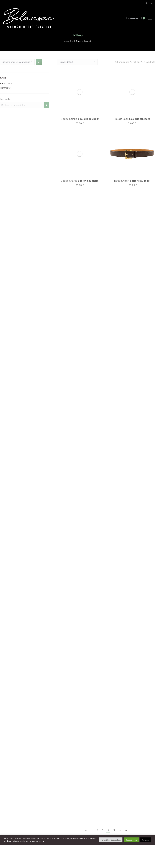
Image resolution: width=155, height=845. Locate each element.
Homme (4, 87)
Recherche (5, 98)
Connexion (132, 18)
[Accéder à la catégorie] (39, 62)
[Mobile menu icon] (150, 18)
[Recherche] (46, 105)
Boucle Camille (80, 76)
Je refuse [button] (145, 840)
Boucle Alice (132, 138)
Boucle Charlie (79, 95)
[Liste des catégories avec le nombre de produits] (17, 62)
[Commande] (77, 62)
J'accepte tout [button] (131, 840)
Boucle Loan (132, 76)
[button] (4, 831)
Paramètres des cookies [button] (111, 840)
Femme (3, 83)
